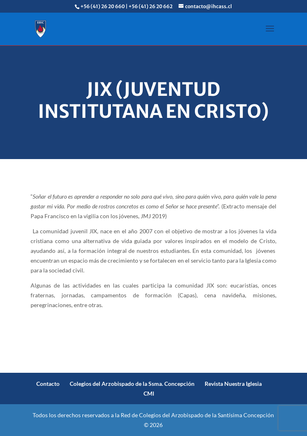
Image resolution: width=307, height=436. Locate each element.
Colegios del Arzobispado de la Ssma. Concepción (132, 383)
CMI (149, 393)
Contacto (48, 383)
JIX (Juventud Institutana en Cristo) (153, 100)
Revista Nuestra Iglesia (233, 383)
